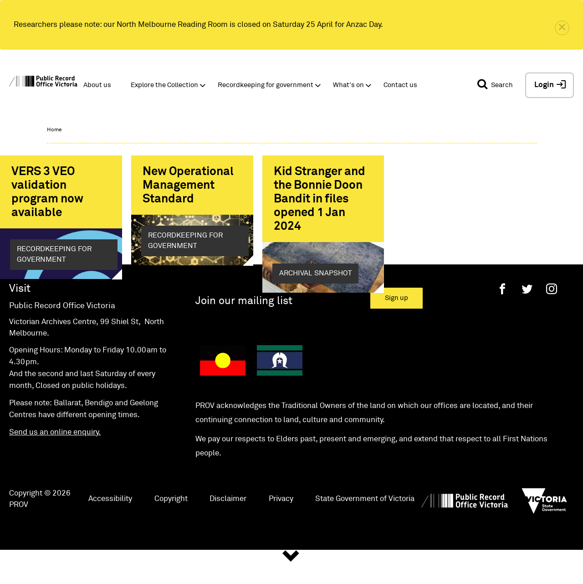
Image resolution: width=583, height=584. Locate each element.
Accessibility (110, 531)
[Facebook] (502, 321)
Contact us (400, 85)
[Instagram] (551, 321)
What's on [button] (348, 85)
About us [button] (97, 85)
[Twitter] (527, 321)
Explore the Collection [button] (164, 85)
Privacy (281, 531)
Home (54, 130)
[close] (562, 28)
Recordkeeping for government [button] (265, 85)
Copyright (171, 531)
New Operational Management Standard (188, 185)
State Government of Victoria (364, 531)
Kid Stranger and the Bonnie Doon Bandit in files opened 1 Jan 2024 (319, 199)
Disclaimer (228, 531)
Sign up (396, 330)
